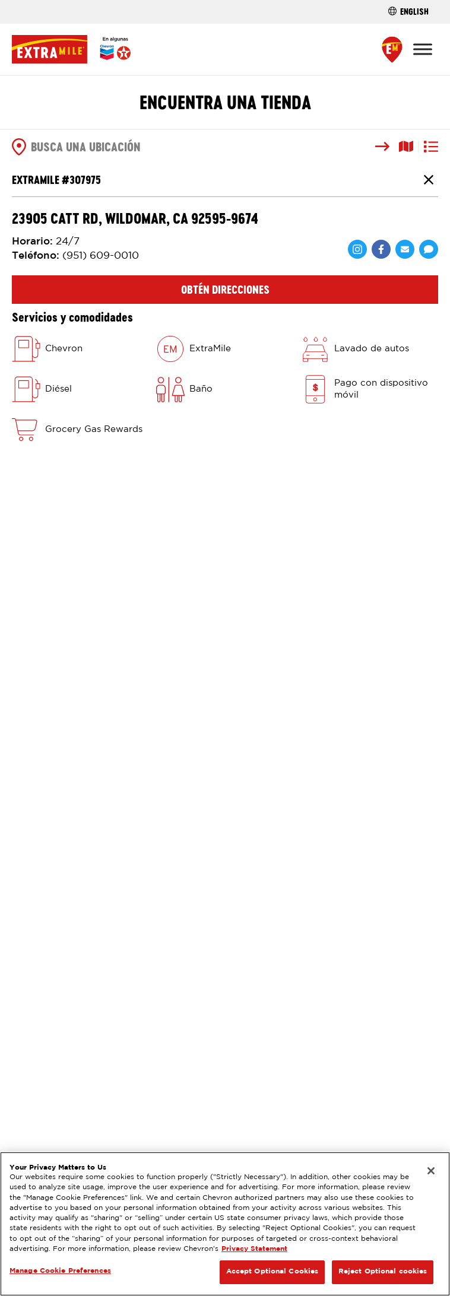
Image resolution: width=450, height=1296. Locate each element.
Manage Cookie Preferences (60, 1271)
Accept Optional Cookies (272, 1272)
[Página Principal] (71, 49)
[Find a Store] (392, 49)
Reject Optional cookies (382, 1272)
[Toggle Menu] (422, 49)
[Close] (431, 1171)
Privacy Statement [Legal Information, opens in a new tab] (254, 1249)
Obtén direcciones (225, 289)
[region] (225, 1224)
